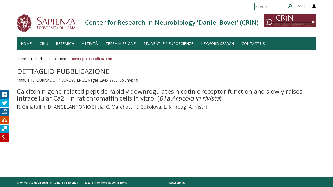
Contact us (253, 43)
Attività (90, 43)
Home (21, 59)
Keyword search (217, 43)
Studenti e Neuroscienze (168, 43)
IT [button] (302, 6)
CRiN (44, 43)
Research (65, 43)
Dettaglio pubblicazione (49, 59)
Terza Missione (121, 43)
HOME (26, 43)
